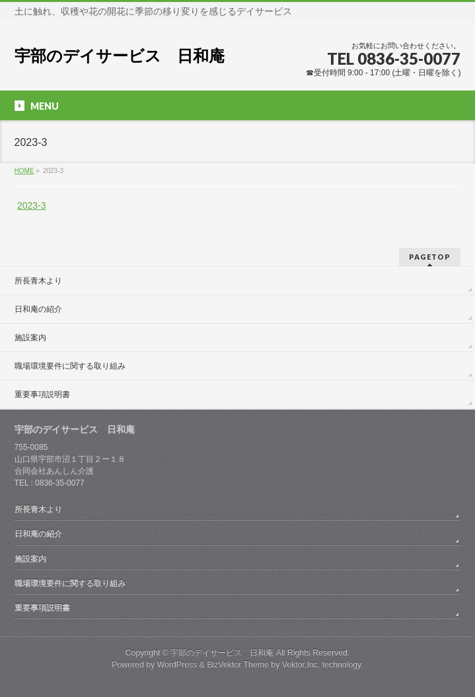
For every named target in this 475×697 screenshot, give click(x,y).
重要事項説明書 (42, 394)
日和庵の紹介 (38, 309)
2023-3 (31, 205)
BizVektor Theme (238, 664)
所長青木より (38, 280)
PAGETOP (430, 256)
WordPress (177, 664)
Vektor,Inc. (301, 664)
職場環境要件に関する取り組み (70, 366)
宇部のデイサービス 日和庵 (120, 56)
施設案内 (30, 337)
